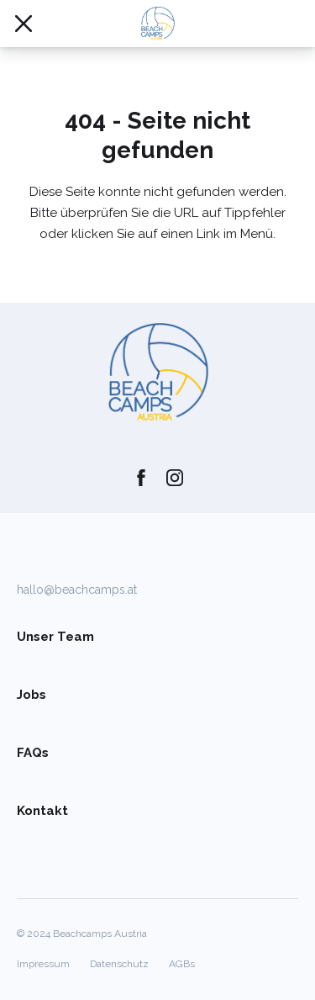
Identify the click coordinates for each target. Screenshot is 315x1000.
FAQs (33, 752)
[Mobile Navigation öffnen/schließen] (23, 23)
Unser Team (55, 636)
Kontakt (42, 810)
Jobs (31, 694)
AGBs (182, 964)
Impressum (43, 964)
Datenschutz (119, 964)
